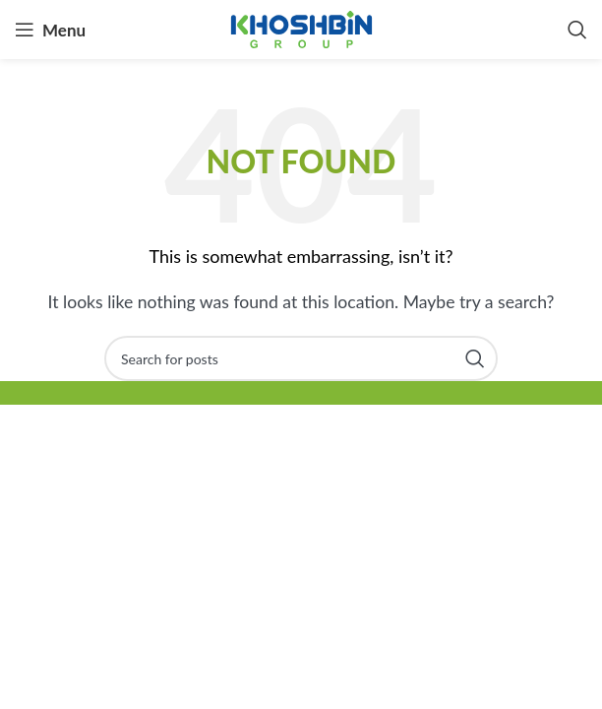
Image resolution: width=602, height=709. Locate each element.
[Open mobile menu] (50, 29)
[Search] (577, 29)
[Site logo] (301, 27)
